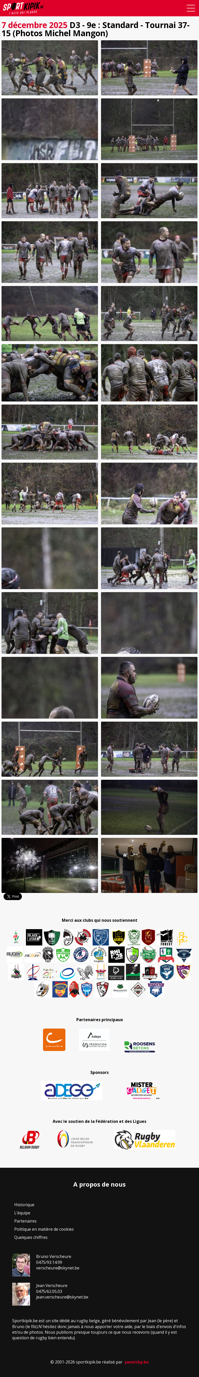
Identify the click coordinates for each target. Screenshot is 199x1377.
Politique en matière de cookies (44, 1229)
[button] (50, 67)
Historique (24, 1204)
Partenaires (25, 1221)
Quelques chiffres (31, 1237)
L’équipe (22, 1213)
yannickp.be (136, 1362)
